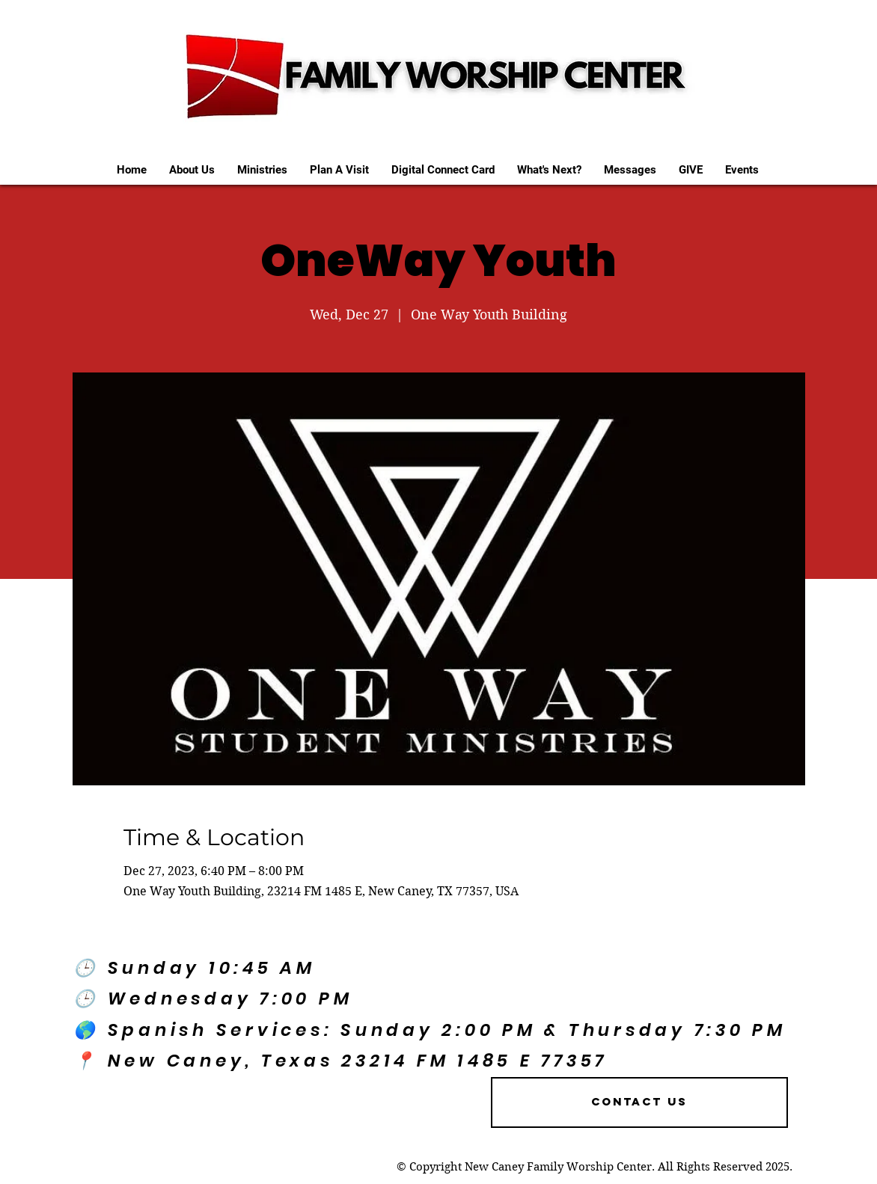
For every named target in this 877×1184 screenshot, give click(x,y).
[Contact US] (639, 1102)
